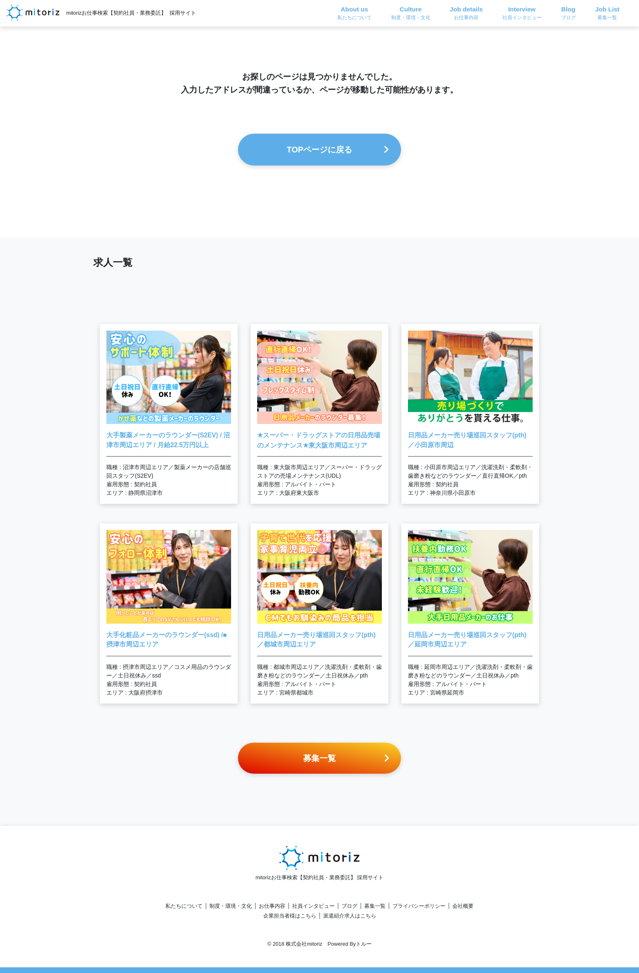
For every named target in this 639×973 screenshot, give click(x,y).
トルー (364, 944)
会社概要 (463, 906)
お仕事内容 (272, 906)
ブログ (349, 906)
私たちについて (184, 906)
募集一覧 (375, 906)
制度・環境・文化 (230, 906)
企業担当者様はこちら (289, 916)
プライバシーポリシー (418, 906)
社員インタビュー (313, 906)
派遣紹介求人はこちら (349, 916)
